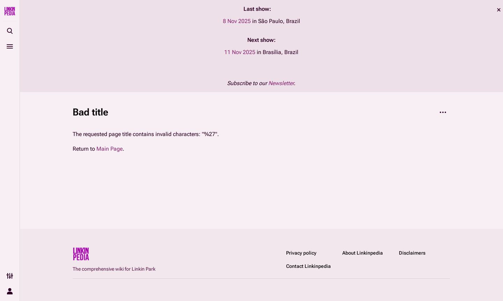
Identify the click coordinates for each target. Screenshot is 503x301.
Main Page (109, 148)
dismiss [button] (499, 10)
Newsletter (281, 83)
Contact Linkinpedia (308, 266)
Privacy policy (301, 253)
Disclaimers (412, 253)
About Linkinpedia (362, 253)
